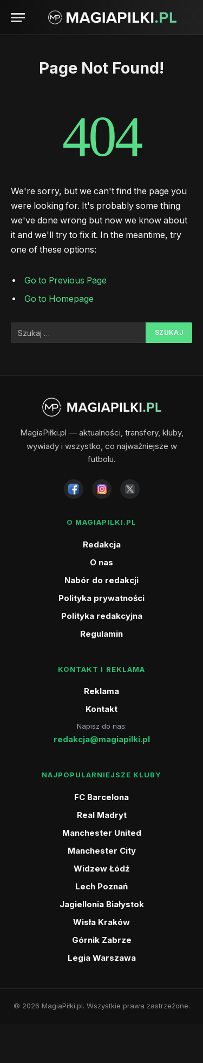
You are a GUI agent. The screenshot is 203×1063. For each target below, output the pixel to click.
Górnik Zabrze (102, 940)
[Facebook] (73, 489)
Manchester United (101, 833)
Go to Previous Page (65, 280)
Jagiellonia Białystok (102, 904)
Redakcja (102, 544)
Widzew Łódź (102, 868)
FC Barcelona (101, 797)
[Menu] (18, 17)
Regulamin (101, 634)
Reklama (101, 691)
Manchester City (102, 851)
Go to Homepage (59, 299)
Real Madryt (102, 815)
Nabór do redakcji (101, 580)
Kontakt (101, 709)
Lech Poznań (101, 886)
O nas (101, 562)
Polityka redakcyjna (101, 616)
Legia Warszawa (102, 958)
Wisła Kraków (101, 922)
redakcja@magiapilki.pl (102, 739)
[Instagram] (102, 489)
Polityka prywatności (101, 598)
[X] (130, 489)
